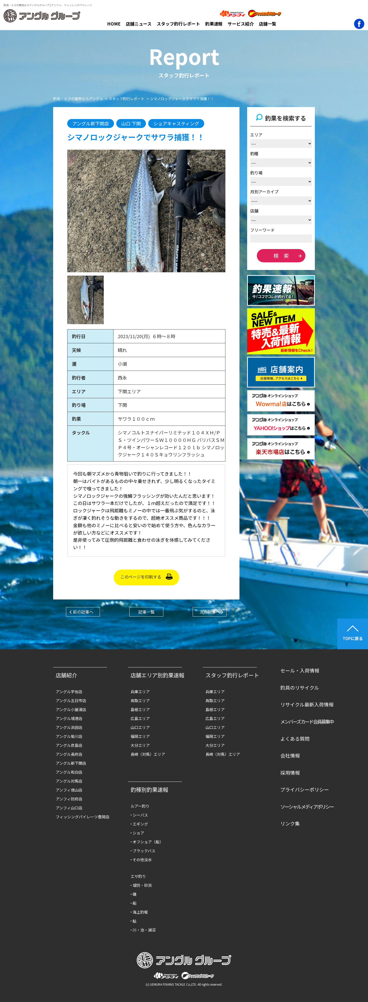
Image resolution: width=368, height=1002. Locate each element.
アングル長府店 (69, 754)
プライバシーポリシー (304, 789)
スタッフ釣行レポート (178, 23)
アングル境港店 (69, 718)
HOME (114, 23)
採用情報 (290, 772)
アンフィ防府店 (69, 799)
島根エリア (140, 709)
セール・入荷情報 (299, 670)
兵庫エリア (140, 691)
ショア (138, 833)
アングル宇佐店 (69, 691)
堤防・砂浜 (142, 885)
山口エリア (140, 727)
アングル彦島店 (69, 745)
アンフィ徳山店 (69, 790)
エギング (140, 824)
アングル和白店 (69, 772)
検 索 (281, 255)
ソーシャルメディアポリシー (307, 806)
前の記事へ (83, 612)
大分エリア (140, 745)
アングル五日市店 (71, 700)
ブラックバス (144, 851)
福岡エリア (140, 736)
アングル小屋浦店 (71, 709)
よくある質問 (294, 738)
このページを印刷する (140, 577)
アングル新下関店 (71, 763)
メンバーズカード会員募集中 (307, 721)
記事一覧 (146, 612)
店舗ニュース (139, 23)
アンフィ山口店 (69, 808)
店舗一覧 (267, 23)
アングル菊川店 (69, 736)
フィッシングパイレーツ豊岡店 (82, 817)
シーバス (140, 815)
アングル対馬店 (69, 781)
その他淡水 (142, 860)
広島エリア (140, 718)
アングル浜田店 (69, 727)
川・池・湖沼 (144, 930)
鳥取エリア (140, 700)
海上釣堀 (140, 912)
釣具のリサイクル (299, 687)
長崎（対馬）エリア (148, 754)
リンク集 (290, 823)
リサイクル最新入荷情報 (307, 704)
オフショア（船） (148, 842)
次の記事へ (210, 612)
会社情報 (290, 755)
